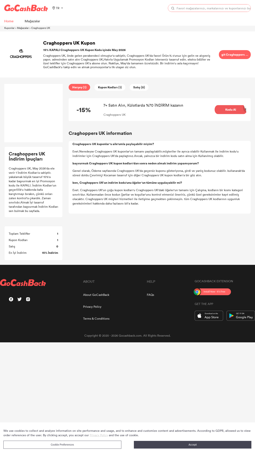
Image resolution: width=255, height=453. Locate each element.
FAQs (150, 295)
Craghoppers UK (40, 28)
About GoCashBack (96, 295)
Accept (192, 444)
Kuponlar (9, 28)
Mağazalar (23, 28)
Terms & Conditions (96, 318)
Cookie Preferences (62, 444)
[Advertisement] (33, 113)
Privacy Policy (92, 307)
